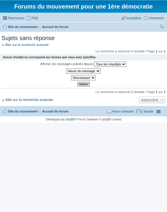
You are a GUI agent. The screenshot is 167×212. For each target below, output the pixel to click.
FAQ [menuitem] (34, 18)
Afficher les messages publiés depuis (83, 64)
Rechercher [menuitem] (161, 27)
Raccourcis (16, 18)
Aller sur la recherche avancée (27, 45)
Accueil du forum (55, 111)
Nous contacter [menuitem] (123, 111)
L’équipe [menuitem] (147, 111)
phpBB (70, 119)
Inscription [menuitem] (133, 18)
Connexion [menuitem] (156, 18)
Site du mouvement (23, 111)
